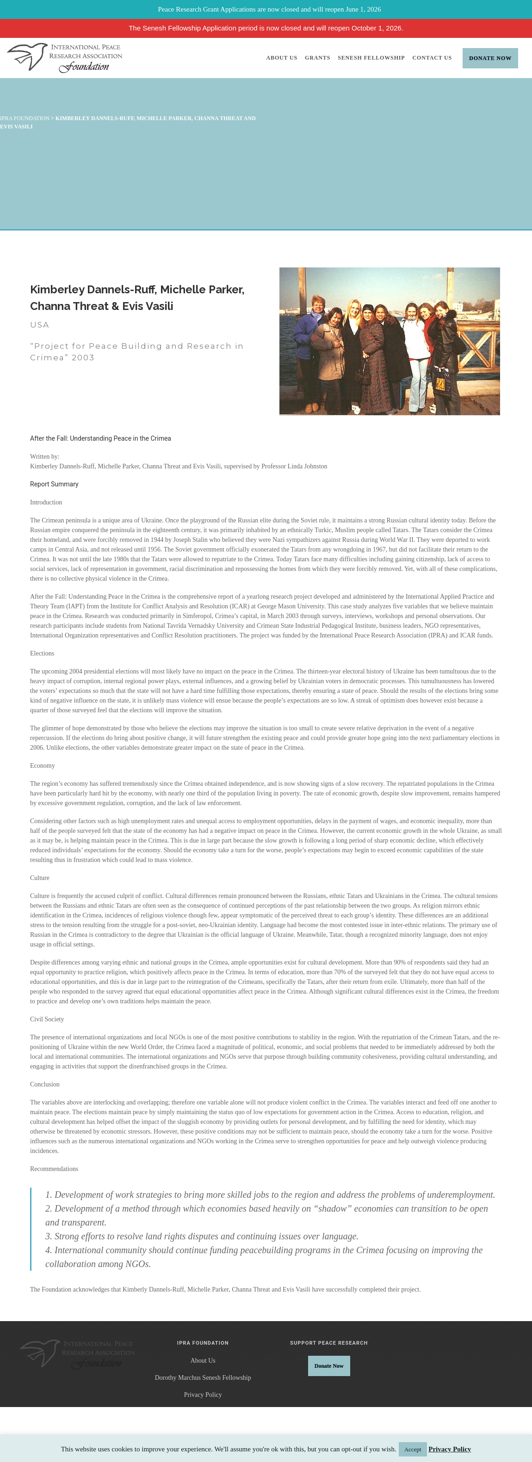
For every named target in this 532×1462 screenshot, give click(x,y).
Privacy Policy (203, 1394)
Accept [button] (412, 1449)
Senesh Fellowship (371, 58)
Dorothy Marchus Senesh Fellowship (203, 1377)
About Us (282, 58)
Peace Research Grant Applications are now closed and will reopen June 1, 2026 (269, 9)
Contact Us (432, 58)
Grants (317, 58)
